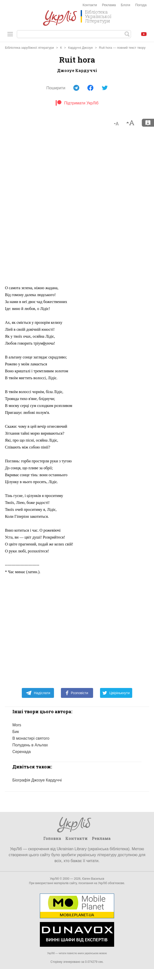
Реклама (109, 5)
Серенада (21, 752)
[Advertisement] (77, 208)
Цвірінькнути (116, 693)
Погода (141, 5)
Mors (16, 725)
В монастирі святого (30, 738)
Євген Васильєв (93, 878)
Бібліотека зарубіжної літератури (29, 47)
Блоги (125, 5)
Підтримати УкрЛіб (76, 103)
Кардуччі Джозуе (80, 47)
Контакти (89, 5)
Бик (15, 732)
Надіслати (38, 693)
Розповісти (77, 693)
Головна (52, 838)
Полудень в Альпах (30, 745)
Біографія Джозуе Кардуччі (37, 780)
